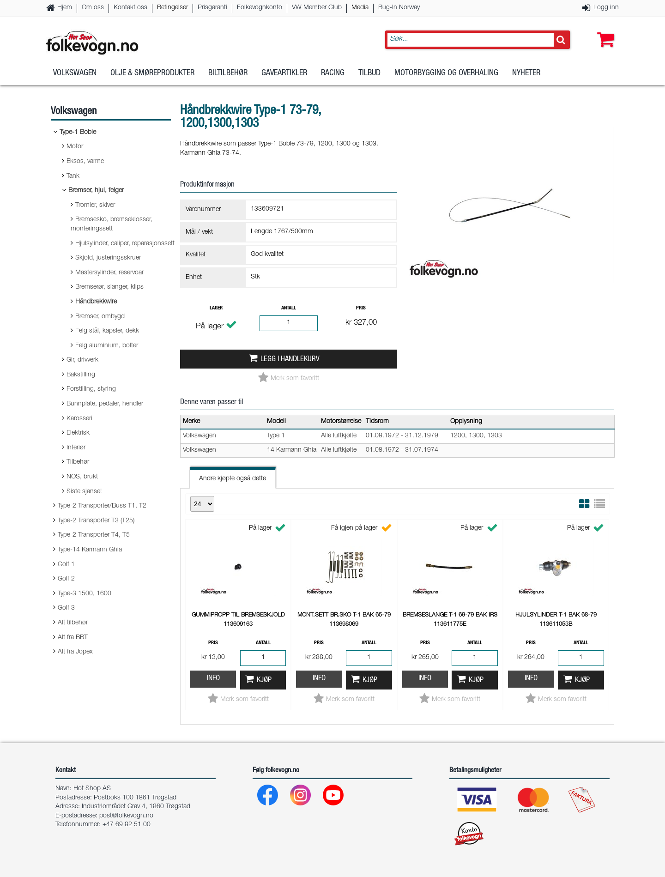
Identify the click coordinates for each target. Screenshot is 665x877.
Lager (216, 308)
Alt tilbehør (73, 623)
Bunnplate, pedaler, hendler (104, 404)
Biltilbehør (228, 73)
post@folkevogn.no (126, 816)
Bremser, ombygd (100, 317)
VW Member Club (317, 8)
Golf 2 (66, 579)
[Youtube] (333, 797)
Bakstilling (80, 375)
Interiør (75, 448)
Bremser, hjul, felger (96, 190)
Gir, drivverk (82, 360)
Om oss (93, 8)
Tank (72, 176)
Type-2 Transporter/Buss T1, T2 (102, 506)
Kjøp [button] (264, 680)
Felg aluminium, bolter (106, 346)
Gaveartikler (284, 73)
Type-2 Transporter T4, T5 (94, 535)
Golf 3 (66, 608)
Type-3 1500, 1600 (84, 594)
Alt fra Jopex (75, 652)
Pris (361, 308)
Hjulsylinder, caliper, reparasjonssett (125, 244)
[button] (603, 31)
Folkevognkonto (259, 8)
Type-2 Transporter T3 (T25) (96, 521)
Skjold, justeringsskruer (108, 258)
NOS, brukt (82, 477)
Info (213, 679)
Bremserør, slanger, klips (109, 287)
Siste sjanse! (84, 492)
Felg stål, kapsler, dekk (107, 331)
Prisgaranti (212, 8)
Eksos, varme (85, 161)
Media (360, 8)
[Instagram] (300, 797)
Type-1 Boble (78, 132)
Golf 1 (66, 565)
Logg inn (606, 8)
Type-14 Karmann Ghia (90, 550)
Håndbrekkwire (96, 302)
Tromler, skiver (95, 205)
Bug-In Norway (399, 8)
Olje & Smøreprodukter (152, 73)
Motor (74, 147)
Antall (288, 308)
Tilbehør (77, 462)
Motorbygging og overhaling (446, 73)
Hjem (64, 8)
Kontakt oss (130, 8)
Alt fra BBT (73, 638)
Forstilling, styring (91, 389)
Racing (333, 73)
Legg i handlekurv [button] (290, 359)
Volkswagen (75, 73)
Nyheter (526, 73)
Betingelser (172, 8)
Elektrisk (78, 433)
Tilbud (369, 73)
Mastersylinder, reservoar (109, 273)
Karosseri (79, 419)
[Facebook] (268, 797)
